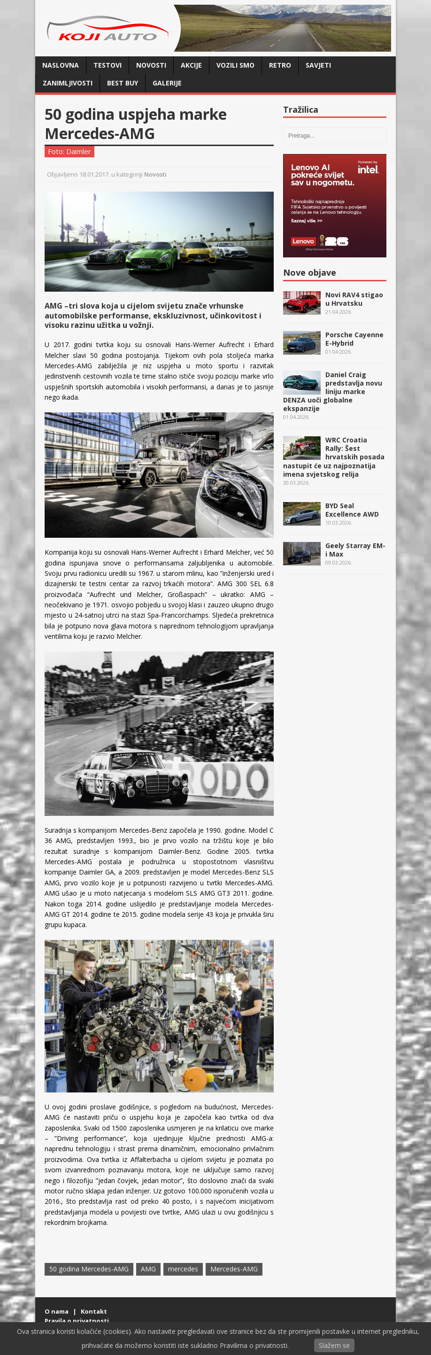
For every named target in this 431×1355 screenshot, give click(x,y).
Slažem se (334, 1345)
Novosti (151, 65)
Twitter (78, 1250)
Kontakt (94, 1311)
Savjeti (318, 65)
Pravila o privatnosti (77, 1320)
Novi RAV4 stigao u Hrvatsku (354, 299)
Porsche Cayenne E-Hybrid (354, 339)
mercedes (183, 1268)
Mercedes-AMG (234, 1268)
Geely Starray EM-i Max (355, 549)
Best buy (122, 82)
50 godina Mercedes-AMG (89, 1268)
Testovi (107, 65)
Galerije (167, 82)
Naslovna (60, 65)
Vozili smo (235, 65)
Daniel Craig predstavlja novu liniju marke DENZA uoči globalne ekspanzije (332, 391)
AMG (148, 1268)
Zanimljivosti (67, 82)
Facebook (55, 1250)
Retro (280, 65)
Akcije (191, 65)
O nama (57, 1311)
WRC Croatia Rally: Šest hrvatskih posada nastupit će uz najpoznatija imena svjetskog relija (334, 457)
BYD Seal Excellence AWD (352, 510)
